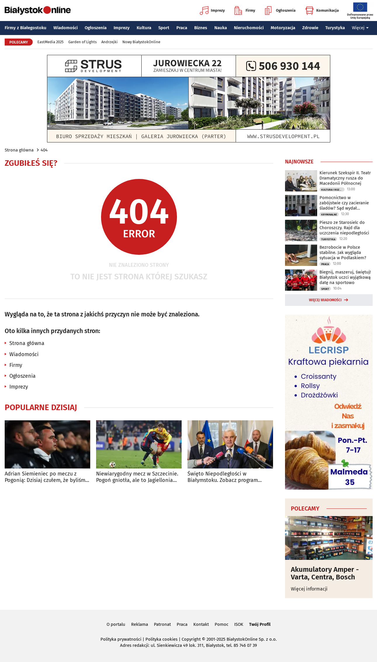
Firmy (244, 10)
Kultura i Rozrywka (333, 189)
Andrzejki (109, 42)
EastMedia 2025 (50, 42)
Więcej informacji (309, 589)
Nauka (220, 27)
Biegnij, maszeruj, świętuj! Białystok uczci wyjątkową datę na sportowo (345, 277)
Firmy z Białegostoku (25, 27)
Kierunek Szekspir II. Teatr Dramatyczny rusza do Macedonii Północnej (345, 178)
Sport (163, 27)
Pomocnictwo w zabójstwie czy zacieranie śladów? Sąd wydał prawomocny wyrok (344, 203)
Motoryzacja (283, 27)
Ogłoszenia (280, 10)
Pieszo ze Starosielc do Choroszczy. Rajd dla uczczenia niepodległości (344, 228)
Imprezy (212, 10)
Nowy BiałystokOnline (141, 42)
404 (44, 150)
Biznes (200, 27)
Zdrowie (310, 27)
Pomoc (221, 624)
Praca (181, 27)
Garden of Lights (82, 42)
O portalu (116, 624)
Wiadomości (65, 27)
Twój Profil (259, 624)
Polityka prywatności (120, 639)
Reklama (139, 624)
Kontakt (201, 624)
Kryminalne (329, 214)
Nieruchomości (249, 27)
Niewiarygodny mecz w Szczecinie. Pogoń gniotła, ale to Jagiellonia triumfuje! (137, 477)
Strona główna (19, 150)
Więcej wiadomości (325, 300)
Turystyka (335, 27)
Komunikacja (322, 10)
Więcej (360, 27)
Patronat (162, 624)
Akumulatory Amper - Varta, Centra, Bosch (325, 573)
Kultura (144, 27)
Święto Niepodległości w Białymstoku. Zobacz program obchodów (222, 477)
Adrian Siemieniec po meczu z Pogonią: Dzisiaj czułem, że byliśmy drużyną (46, 477)
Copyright (191, 639)
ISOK (238, 624)
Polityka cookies (161, 639)
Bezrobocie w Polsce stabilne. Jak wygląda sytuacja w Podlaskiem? (342, 252)
